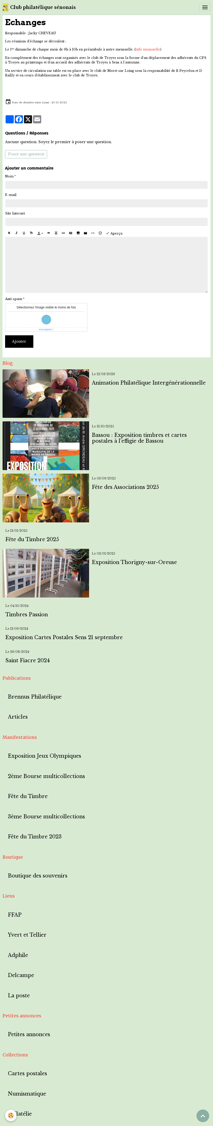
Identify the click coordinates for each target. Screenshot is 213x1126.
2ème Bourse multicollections (46, 776)
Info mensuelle (147, 49)
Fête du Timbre (28, 796)
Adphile (18, 955)
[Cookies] (11, 1115)
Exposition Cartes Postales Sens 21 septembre (64, 637)
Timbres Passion (26, 615)
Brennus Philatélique (35, 697)
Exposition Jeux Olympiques (44, 756)
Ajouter (19, 341)
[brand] (39, 7)
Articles (18, 717)
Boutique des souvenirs (37, 876)
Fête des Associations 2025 (125, 487)
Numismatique (27, 1094)
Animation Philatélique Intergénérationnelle (149, 383)
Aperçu (114, 233)
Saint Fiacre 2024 (27, 661)
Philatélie (20, 1114)
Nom (9, 176)
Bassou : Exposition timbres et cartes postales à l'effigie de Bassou (139, 438)
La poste (19, 996)
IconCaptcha (45, 329)
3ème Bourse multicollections (46, 817)
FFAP (15, 915)
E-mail (11, 195)
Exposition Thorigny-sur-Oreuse (134, 562)
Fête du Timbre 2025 (32, 539)
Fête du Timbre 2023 (35, 837)
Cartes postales (27, 1074)
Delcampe (21, 975)
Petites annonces (29, 1034)
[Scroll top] (202, 1116)
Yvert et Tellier (27, 935)
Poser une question (26, 154)
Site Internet (15, 213)
